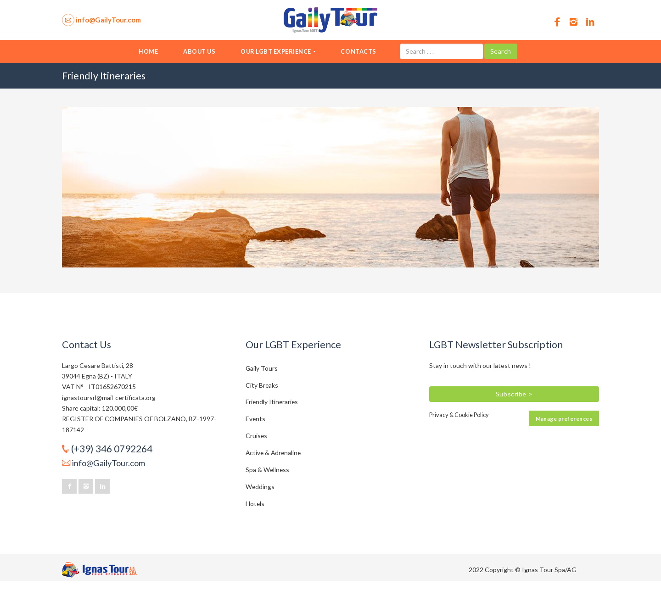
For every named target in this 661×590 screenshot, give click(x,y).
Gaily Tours (262, 368)
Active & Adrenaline (273, 452)
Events (255, 419)
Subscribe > (514, 394)
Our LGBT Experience (278, 51)
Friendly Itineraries (272, 402)
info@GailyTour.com (108, 463)
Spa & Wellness (267, 469)
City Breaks (262, 385)
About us (199, 51)
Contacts (358, 51)
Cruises (256, 436)
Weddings (260, 486)
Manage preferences (564, 418)
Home (148, 51)
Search (500, 51)
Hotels (255, 503)
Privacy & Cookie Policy (459, 414)
